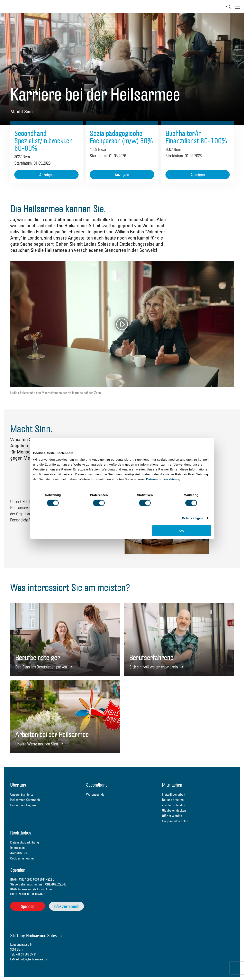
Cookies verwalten (22, 858)
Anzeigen (46, 174)
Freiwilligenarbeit (173, 794)
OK (181, 530)
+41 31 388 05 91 (26, 954)
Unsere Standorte (21, 794)
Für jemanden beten (175, 821)
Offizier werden (172, 816)
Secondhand (97, 785)
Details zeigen (192, 518)
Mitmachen (172, 785)
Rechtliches (20, 833)
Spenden (27, 906)
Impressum (17, 848)
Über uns (18, 785)
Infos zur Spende (67, 906)
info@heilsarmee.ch (33, 959)
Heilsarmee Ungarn (23, 805)
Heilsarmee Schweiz (8, 6)
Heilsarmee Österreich (25, 800)
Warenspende (95, 794)
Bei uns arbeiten (173, 800)
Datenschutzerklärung (163, 479)
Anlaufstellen (19, 853)
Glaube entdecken (174, 810)
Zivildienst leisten (173, 805)
